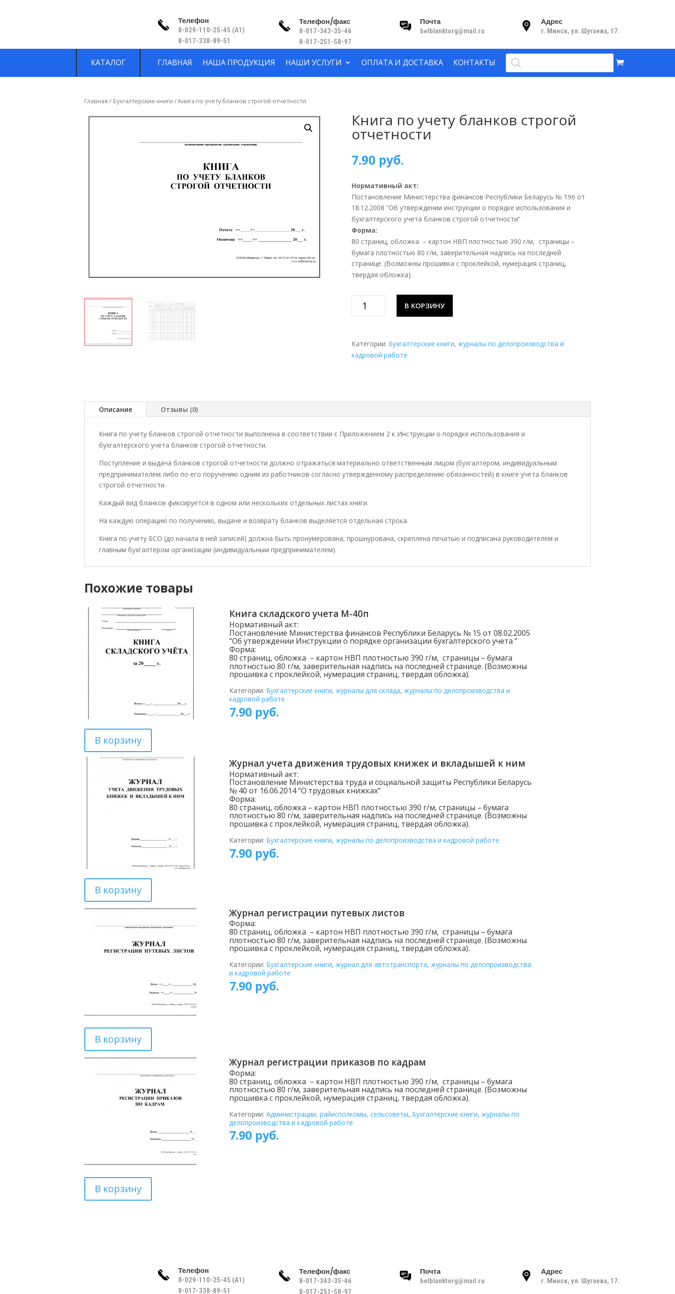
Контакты (474, 63)
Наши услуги (313, 63)
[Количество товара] (369, 305)
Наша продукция (238, 63)
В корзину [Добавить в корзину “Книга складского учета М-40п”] (118, 740)
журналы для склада (368, 690)
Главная (175, 63)
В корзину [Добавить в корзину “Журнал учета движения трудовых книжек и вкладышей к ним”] (118, 889)
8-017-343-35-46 (326, 31)
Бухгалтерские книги (143, 101)
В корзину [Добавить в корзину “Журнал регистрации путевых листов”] (118, 1039)
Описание (115, 409)
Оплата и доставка (402, 63)
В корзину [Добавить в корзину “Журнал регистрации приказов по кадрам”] (118, 1188)
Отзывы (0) (179, 409)
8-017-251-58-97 (325, 42)
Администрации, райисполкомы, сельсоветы (337, 1114)
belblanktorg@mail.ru (452, 31)
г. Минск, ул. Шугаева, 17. (580, 31)
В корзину (425, 305)
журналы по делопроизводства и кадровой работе (417, 840)
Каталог (108, 63)
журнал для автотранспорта (381, 964)
